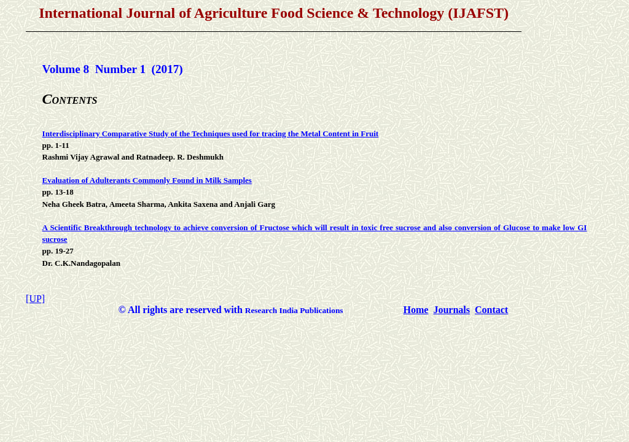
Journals (451, 309)
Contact (491, 309)
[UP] (35, 298)
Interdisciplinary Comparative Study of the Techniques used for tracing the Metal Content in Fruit (210, 133)
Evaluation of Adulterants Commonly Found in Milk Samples (147, 180)
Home (416, 309)
